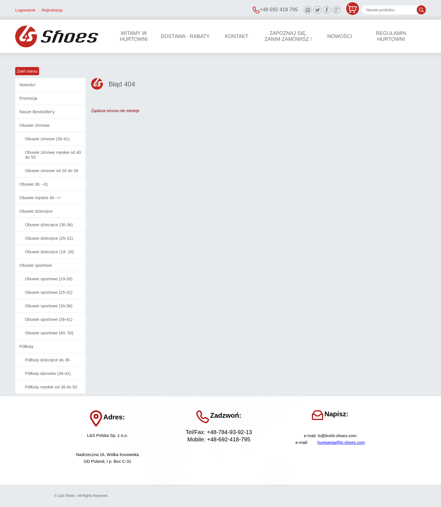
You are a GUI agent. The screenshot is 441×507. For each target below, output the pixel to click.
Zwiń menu (27, 71)
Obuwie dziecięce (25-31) (49, 238)
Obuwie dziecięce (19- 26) (49, 251)
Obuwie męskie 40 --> (39, 197)
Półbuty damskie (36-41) (48, 373)
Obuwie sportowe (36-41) (48, 319)
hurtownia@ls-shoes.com (341, 442)
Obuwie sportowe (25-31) (48, 292)
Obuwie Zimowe (34, 125)
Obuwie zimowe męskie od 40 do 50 (53, 154)
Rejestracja (52, 10)
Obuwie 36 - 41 (33, 184)
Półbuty (26, 346)
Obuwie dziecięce (36, 211)
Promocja (28, 98)
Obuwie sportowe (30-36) (48, 305)
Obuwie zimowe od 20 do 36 (51, 170)
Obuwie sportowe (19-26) (48, 278)
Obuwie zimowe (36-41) (47, 138)
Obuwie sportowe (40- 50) (49, 332)
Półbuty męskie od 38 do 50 (51, 386)
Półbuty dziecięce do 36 (47, 359)
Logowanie (25, 10)
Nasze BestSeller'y (37, 111)
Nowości (27, 84)
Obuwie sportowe (35, 265)
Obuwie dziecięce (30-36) (49, 224)
